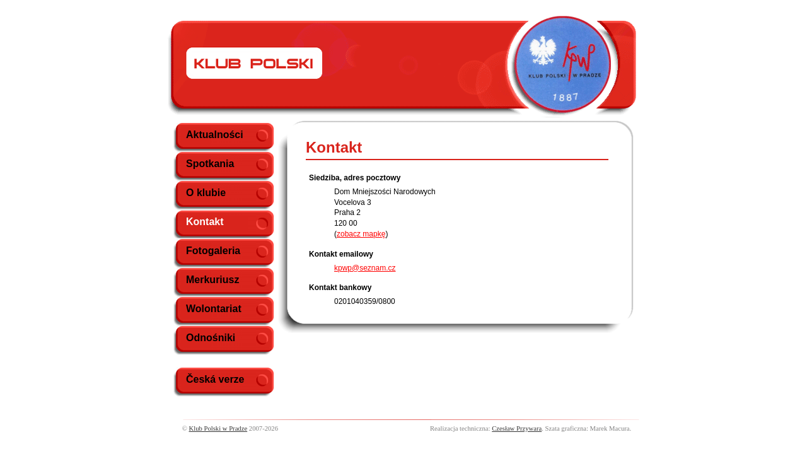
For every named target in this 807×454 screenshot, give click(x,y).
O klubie (206, 192)
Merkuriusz (212, 279)
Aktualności (214, 134)
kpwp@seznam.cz (365, 268)
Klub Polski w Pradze (218, 428)
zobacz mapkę (361, 234)
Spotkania (210, 163)
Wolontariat (213, 308)
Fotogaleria (213, 250)
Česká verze (215, 379)
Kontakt (205, 221)
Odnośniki (210, 337)
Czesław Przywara (517, 428)
